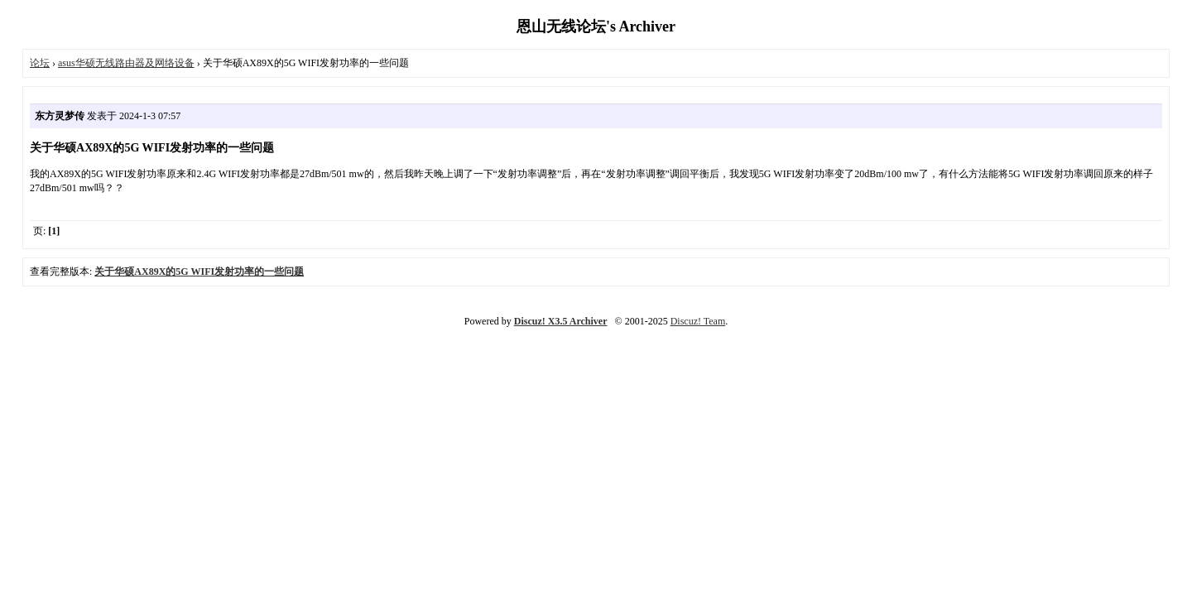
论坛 (40, 63)
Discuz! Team (698, 321)
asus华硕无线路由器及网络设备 (126, 63)
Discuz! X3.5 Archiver (561, 321)
